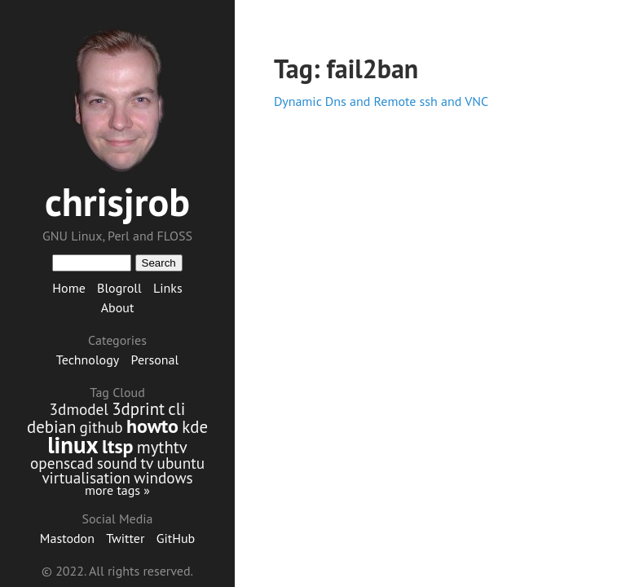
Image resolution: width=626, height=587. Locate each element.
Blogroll (119, 288)
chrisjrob (117, 201)
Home (68, 288)
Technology (87, 359)
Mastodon (67, 538)
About (117, 307)
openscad (61, 462)
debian (51, 427)
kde (195, 427)
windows (163, 477)
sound (117, 462)
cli (176, 409)
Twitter (125, 538)
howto (152, 426)
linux (73, 445)
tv (147, 462)
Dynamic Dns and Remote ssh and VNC (381, 101)
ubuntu (181, 462)
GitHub (176, 538)
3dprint (138, 409)
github (101, 427)
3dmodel (79, 409)
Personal (155, 359)
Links (168, 288)
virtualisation (86, 477)
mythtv (162, 447)
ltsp (118, 446)
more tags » (117, 490)
